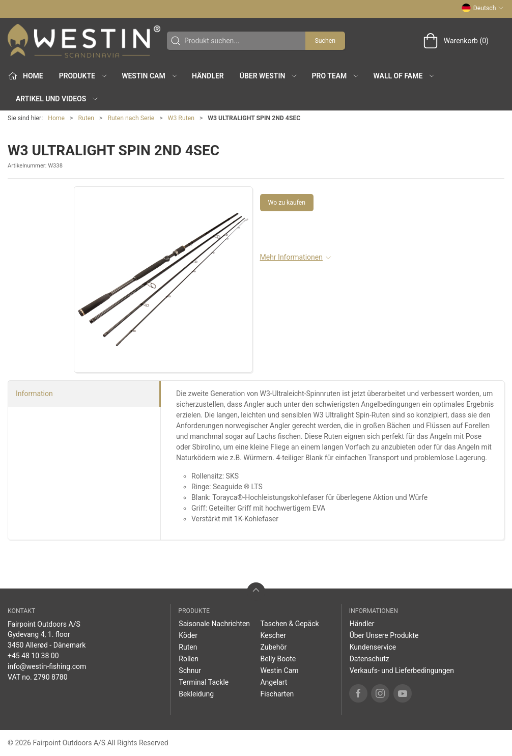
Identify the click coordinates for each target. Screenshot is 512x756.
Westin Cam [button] (150, 76)
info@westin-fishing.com (47, 666)
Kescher (273, 635)
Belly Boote (278, 659)
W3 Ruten (181, 118)
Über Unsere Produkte (384, 635)
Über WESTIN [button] (269, 76)
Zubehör (273, 647)
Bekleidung (196, 694)
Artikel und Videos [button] (57, 99)
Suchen (325, 40)
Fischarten (277, 694)
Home (56, 118)
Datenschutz (369, 659)
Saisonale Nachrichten (214, 624)
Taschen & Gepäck (289, 624)
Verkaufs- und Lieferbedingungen (402, 670)
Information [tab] (34, 393)
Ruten (86, 118)
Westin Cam (279, 670)
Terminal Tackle (204, 682)
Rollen (188, 659)
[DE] (84, 40)
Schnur (190, 670)
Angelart (273, 682)
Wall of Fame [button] (405, 76)
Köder (188, 635)
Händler (208, 76)
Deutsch (482, 8)
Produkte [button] (83, 76)
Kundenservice (373, 647)
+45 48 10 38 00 (33, 656)
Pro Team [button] (336, 76)
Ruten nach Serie (131, 118)
